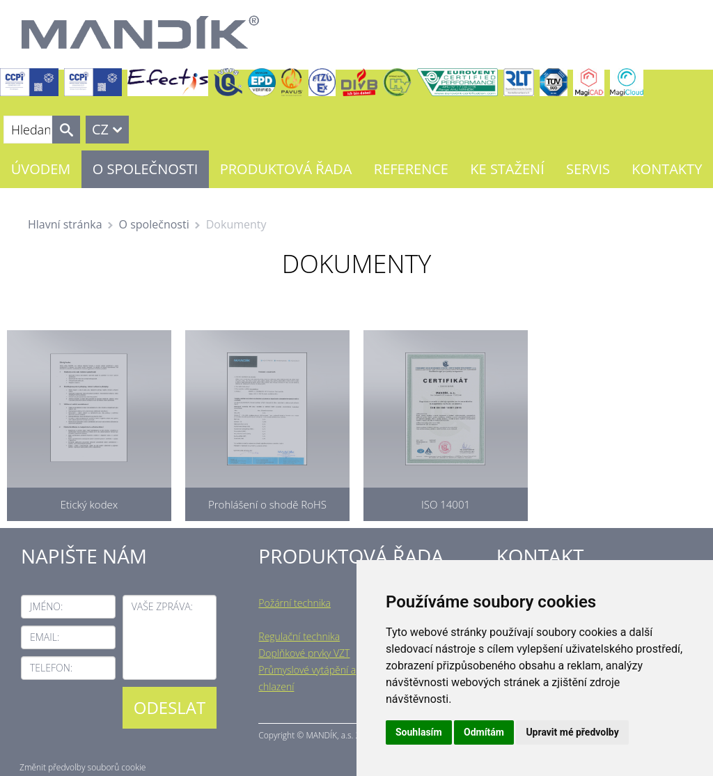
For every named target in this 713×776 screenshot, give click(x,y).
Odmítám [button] (484, 732)
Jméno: (46, 606)
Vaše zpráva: (162, 606)
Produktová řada (286, 169)
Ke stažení (507, 169)
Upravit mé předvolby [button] (572, 732)
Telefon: (51, 667)
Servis (588, 169)
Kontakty (667, 169)
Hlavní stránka (65, 224)
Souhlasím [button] (418, 732)
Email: (44, 637)
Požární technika (294, 603)
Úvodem (41, 169)
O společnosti (145, 169)
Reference (411, 169)
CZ (100, 129)
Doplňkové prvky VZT (304, 653)
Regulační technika (299, 636)
